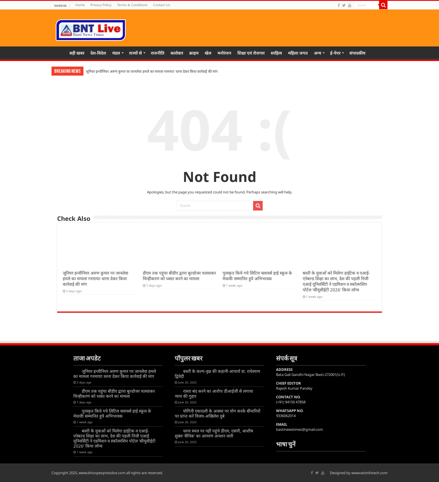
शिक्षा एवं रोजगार (251, 53)
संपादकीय (357, 53)
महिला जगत (298, 53)
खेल (208, 53)
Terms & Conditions (132, 5)
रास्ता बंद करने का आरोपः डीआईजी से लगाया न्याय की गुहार (214, 393)
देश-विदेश (98, 53)
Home (80, 5)
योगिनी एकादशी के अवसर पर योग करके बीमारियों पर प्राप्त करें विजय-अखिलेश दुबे (217, 413)
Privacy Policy (100, 5)
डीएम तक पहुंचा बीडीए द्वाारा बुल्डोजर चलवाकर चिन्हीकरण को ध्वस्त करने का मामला (179, 275)
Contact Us (161, 5)
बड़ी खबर (76, 53)
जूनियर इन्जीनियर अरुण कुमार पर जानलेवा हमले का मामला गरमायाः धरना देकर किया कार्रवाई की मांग (152, 71)
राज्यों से (135, 53)
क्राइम (194, 53)
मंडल (116, 53)
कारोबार (177, 53)
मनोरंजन (224, 53)
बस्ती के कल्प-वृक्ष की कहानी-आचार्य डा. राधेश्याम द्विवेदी (217, 373)
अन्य (317, 53)
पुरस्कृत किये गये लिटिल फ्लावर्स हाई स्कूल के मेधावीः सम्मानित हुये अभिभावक (257, 275)
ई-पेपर (335, 53)
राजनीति (157, 53)
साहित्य (276, 53)
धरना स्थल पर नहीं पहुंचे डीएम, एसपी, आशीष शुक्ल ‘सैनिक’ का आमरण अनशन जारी (214, 433)
